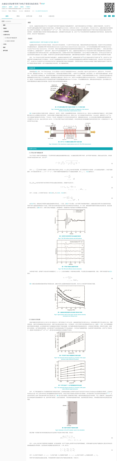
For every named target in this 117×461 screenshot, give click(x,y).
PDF (42, 4)
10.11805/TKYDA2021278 (42, 11)
